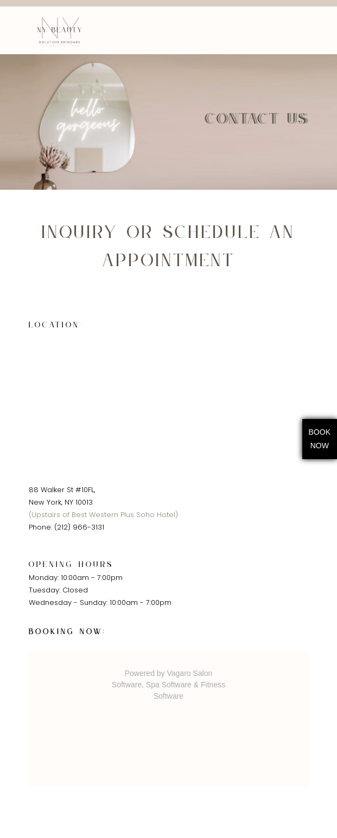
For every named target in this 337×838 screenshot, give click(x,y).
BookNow (319, 439)
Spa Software (169, 684)
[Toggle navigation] (302, 30)
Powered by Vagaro (158, 673)
